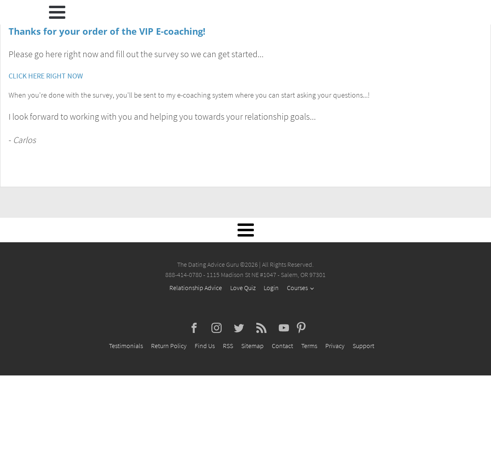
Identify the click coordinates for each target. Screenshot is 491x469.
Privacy (334, 346)
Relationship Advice (195, 288)
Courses (297, 288)
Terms (309, 346)
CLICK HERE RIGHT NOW (46, 75)
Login (271, 288)
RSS (228, 346)
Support (363, 346)
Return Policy (169, 346)
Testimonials (126, 346)
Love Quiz (242, 288)
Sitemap (252, 346)
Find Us (205, 346)
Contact (282, 346)
